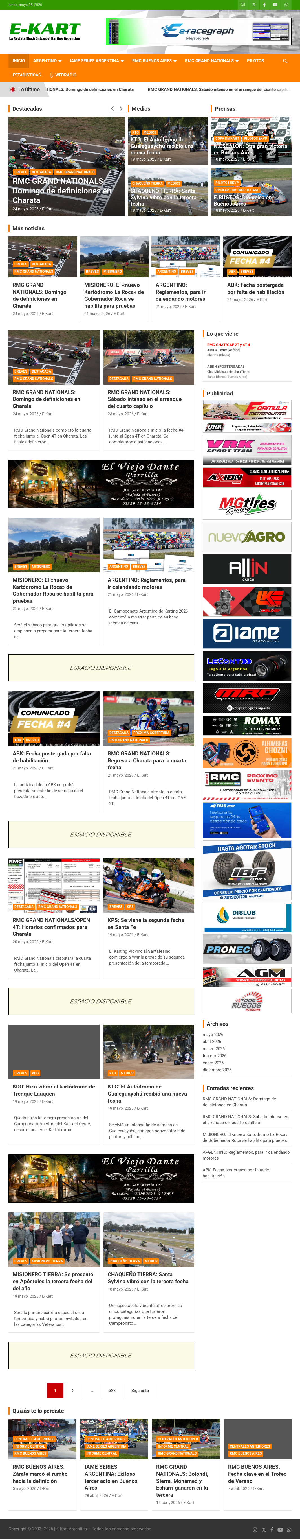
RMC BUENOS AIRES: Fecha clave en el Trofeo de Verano (257, 1474)
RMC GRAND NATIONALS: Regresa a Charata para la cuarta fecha (147, 760)
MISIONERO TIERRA (47, 1261)
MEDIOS (150, 132)
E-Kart (47, 209)
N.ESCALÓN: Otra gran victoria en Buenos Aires (250, 149)
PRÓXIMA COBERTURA (151, 733)
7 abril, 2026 (239, 1488)
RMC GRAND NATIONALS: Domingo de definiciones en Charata (93, 89)
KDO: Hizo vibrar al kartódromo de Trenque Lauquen (54, 1090)
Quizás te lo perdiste (38, 1410)
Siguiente (140, 1390)
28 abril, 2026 (96, 1495)
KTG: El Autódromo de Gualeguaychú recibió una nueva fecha (162, 146)
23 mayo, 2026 (121, 414)
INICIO (19, 60)
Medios (141, 108)
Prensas (225, 108)
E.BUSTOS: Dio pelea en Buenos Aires (243, 200)
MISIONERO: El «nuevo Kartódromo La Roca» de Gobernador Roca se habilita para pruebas (114, 295)
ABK (232, 272)
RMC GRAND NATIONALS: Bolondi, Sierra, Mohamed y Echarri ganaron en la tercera (182, 1481)
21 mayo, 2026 (97, 313)
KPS (130, 907)
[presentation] (113, 109)
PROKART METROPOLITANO (237, 190)
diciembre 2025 (217, 1069)
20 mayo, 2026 (26, 941)
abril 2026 (212, 1041)
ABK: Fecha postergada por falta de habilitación (255, 288)
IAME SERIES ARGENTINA (94, 60)
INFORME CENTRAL (29, 1446)
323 (112, 1390)
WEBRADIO (65, 75)
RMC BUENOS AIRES (152, 60)
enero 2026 (213, 1062)
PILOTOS (255, 60)
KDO (35, 1073)
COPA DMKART (227, 139)
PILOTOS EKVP (255, 139)
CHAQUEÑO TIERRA (147, 183)
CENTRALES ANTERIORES (34, 1439)
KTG (135, 132)
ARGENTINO (45, 60)
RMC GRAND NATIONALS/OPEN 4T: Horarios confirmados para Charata (51, 927)
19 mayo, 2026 (143, 159)
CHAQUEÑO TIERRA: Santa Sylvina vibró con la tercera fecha (164, 197)
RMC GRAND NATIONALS (209, 60)
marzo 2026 (214, 1048)
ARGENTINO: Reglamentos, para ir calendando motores (181, 292)
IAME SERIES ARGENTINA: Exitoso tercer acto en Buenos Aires (111, 1477)
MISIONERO (112, 272)
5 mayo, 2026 (24, 1488)
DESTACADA (41, 172)
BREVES (20, 172)
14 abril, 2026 (168, 1502)
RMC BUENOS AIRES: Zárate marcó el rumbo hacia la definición (40, 1474)
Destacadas (27, 108)
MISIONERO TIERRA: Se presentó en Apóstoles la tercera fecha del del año (53, 1281)
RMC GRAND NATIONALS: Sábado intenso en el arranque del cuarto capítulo (145, 399)
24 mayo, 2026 (26, 209)
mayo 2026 (213, 1034)
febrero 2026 (214, 1055)
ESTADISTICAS (27, 75)
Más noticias (28, 228)
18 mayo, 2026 (143, 210)
